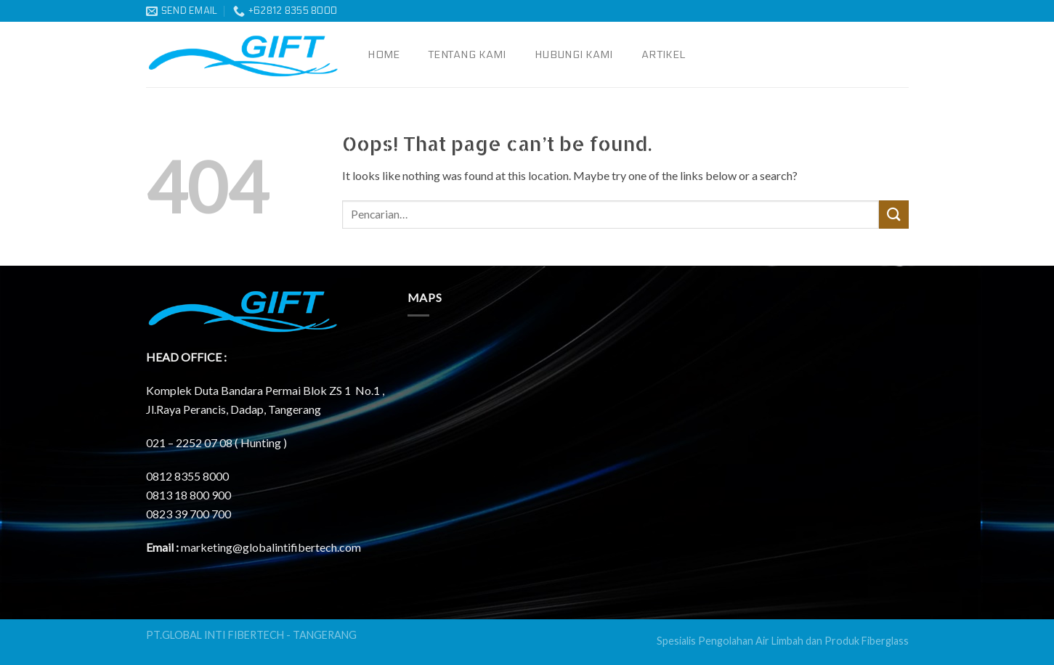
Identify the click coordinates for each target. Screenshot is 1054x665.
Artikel (663, 55)
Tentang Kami (467, 55)
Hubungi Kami (573, 55)
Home (384, 55)
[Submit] (893, 214)
